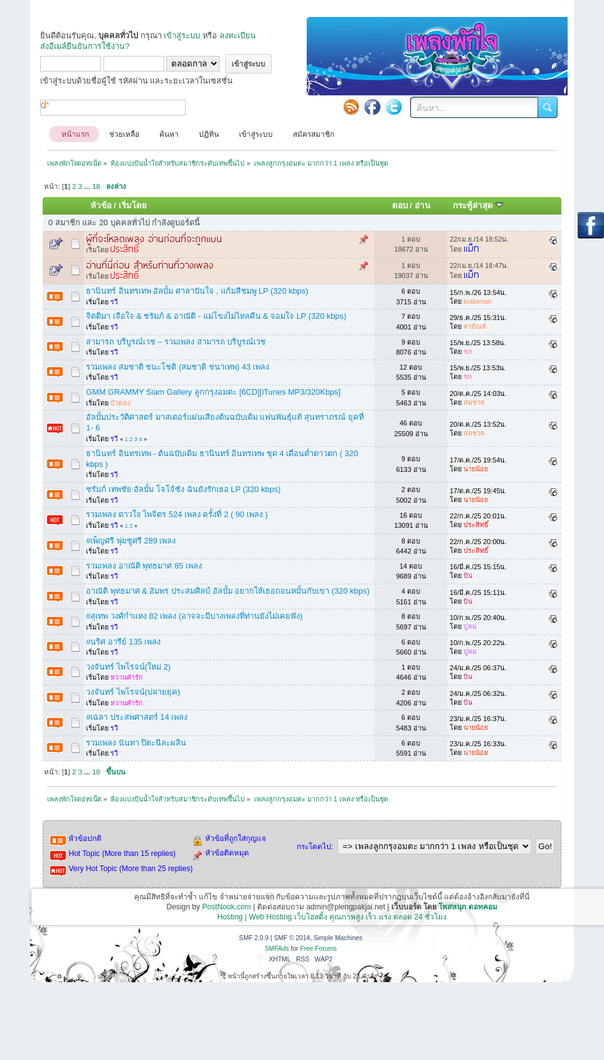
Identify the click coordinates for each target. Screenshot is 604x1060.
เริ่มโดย (133, 205)
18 (96, 186)
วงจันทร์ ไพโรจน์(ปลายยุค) (133, 692)
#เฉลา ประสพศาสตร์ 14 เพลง (137, 717)
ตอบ (400, 205)
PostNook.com (226, 906)
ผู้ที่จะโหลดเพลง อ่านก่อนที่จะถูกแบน (154, 238)
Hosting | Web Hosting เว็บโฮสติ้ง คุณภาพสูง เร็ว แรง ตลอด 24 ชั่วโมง (332, 917)
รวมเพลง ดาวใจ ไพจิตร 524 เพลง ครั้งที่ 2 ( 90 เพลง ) (177, 514)
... (88, 186)
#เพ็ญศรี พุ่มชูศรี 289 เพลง (131, 540)
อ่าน (422, 205)
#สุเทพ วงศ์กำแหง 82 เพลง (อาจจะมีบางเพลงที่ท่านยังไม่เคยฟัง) (194, 616)
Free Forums (318, 948)
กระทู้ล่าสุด (478, 205)
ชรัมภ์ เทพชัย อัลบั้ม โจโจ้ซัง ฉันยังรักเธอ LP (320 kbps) (183, 489)
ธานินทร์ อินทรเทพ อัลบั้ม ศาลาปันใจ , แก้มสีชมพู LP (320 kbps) (197, 291)
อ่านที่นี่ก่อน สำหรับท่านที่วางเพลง (149, 264)
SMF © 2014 (292, 937)
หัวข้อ (101, 205)
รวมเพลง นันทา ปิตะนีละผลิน (136, 742)
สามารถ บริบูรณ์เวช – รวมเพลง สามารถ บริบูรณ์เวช (176, 341)
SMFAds (277, 948)
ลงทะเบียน (238, 35)
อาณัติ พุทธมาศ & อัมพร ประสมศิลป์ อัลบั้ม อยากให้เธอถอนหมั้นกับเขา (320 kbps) (227, 591)
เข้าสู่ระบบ (182, 35)
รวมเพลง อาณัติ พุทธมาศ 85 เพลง (143, 565)
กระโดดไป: (315, 846)
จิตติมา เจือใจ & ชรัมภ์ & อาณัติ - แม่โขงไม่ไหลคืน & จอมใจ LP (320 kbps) (216, 316)
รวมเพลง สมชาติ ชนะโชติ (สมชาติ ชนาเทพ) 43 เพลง (177, 367)
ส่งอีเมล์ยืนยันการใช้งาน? (84, 46)
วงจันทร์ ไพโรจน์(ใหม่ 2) (128, 667)
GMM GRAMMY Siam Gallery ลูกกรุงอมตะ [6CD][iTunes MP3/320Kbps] (213, 392)
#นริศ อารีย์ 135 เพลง (123, 641)
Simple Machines (338, 937)
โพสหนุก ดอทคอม (467, 906)
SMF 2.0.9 (253, 937)
